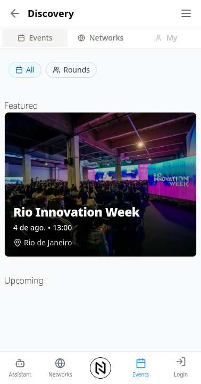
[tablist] (100, 38)
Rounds (71, 70)
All (25, 70)
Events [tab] (35, 38)
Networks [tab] (101, 38)
